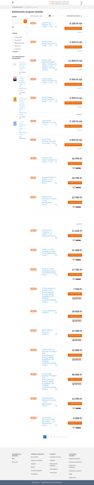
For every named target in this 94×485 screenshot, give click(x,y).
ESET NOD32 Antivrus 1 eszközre (47, 332)
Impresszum (53, 472)
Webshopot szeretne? (75, 471)
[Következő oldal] (67, 437)
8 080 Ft (77, 418)
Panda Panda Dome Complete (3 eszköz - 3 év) (49, 160)
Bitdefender (18, 43)
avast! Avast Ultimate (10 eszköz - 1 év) (47, 25)
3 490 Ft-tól (76, 42)
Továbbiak (15, 51)
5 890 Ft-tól (76, 140)
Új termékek (34, 457)
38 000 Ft (77, 311)
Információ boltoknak (75, 462)
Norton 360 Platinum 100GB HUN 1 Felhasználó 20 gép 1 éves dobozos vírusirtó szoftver (49, 65)
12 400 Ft (77, 331)
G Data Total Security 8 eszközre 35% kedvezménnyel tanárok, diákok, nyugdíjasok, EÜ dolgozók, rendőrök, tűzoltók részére (49, 381)
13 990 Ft (77, 399)
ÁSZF (70, 474)
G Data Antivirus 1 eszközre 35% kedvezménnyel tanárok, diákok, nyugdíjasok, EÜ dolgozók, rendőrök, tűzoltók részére (49, 295)
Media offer (72, 477)
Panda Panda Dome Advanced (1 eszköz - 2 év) (49, 43)
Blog (13, 458)
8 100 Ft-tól (76, 23)
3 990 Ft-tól (76, 98)
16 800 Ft (77, 350)
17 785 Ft (77, 270)
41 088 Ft (77, 250)
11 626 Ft (77, 231)
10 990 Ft (77, 178)
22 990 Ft (77, 197)
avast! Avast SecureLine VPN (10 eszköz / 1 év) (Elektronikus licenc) (48, 421)
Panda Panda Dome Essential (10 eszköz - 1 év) (49, 81)
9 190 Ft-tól (76, 121)
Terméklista (34, 474)
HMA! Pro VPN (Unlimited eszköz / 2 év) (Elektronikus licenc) (49, 272)
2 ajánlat (79, 32)
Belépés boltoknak (74, 458)
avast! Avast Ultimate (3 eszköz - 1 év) (49, 123)
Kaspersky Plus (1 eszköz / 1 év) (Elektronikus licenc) (49, 180)
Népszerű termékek (37, 460)
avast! (16, 49)
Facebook (15, 462)
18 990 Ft (77, 159)
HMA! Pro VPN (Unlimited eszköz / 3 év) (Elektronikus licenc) (49, 252)
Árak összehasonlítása (73, 28)
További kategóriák (36, 470)
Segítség (52, 460)
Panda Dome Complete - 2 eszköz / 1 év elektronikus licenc (49, 233)
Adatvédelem (54, 469)
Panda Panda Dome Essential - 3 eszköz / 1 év (49, 99)
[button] (80, 4)
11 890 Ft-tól (75, 61)
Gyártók (33, 464)
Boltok (33, 467)
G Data (17, 37)
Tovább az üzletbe (75, 163)
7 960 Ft (77, 289)
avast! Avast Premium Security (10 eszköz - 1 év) (49, 141)
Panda (16, 40)
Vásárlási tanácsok (55, 457)
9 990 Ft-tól (76, 79)
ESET (16, 46)
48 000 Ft (77, 375)
